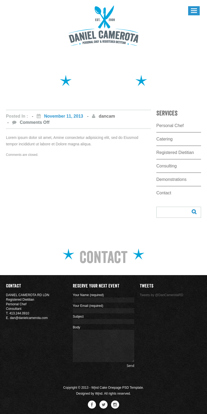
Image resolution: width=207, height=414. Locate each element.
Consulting (166, 166)
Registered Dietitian (175, 152)
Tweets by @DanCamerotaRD (161, 295)
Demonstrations (171, 179)
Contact (163, 193)
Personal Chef (170, 125)
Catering (164, 139)
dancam (107, 116)
